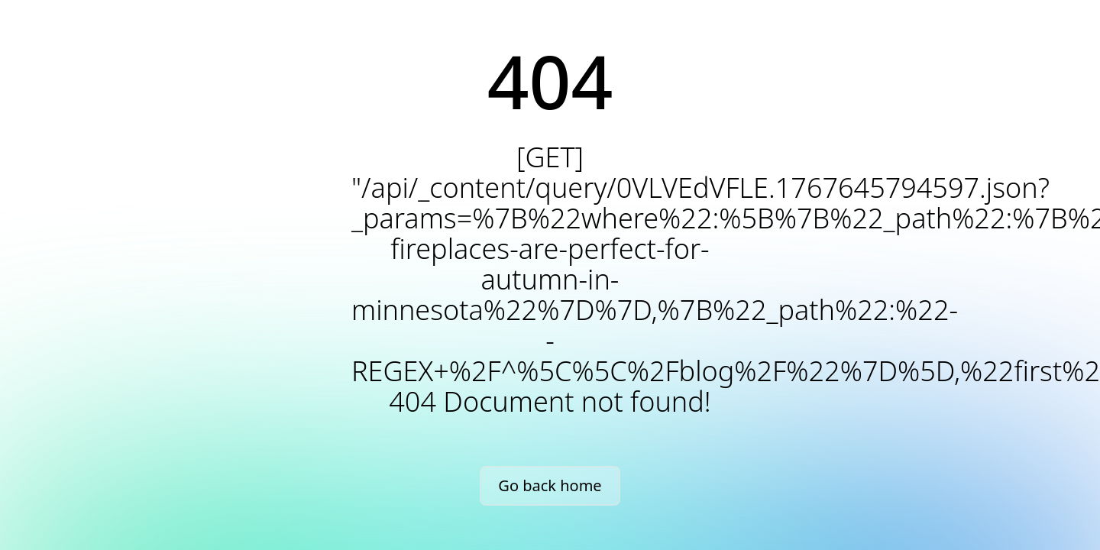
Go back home (549, 485)
